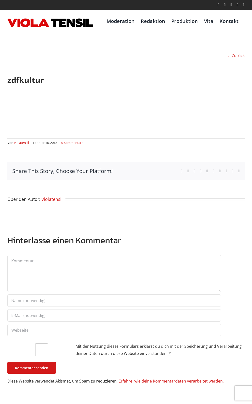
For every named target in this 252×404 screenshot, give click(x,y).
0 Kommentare (72, 142)
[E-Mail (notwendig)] (114, 315)
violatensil (21, 142)
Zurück (238, 55)
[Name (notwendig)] (114, 300)
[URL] (114, 330)
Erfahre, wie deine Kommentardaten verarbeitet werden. (171, 381)
